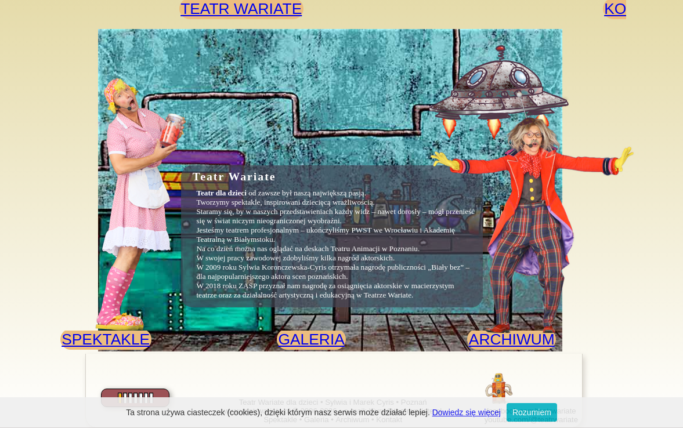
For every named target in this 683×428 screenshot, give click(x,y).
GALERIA (311, 339)
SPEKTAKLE (106, 339)
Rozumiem (531, 412)
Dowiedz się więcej (466, 412)
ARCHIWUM (512, 339)
